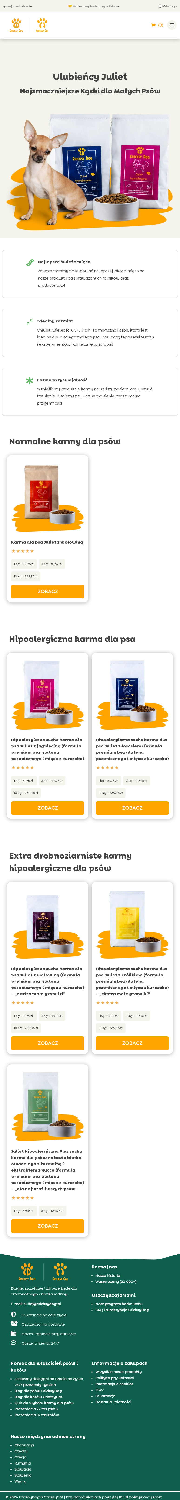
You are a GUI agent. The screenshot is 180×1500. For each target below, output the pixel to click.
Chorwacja (24, 1445)
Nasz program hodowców (119, 1303)
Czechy (20, 1451)
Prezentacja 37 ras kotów (36, 1415)
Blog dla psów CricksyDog (38, 1390)
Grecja (20, 1457)
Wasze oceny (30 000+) (115, 1281)
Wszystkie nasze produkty (118, 1371)
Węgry (20, 1481)
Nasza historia (107, 1275)
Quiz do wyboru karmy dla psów (44, 1402)
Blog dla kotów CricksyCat (38, 1396)
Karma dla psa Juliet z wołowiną (47, 542)
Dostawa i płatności (113, 1402)
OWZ (99, 1389)
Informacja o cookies (114, 1383)
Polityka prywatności (114, 1377)
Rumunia (22, 1463)
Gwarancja (105, 1396)
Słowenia (22, 1475)
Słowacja (22, 1469)
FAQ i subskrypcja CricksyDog (122, 1309)
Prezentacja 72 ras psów (36, 1409)
